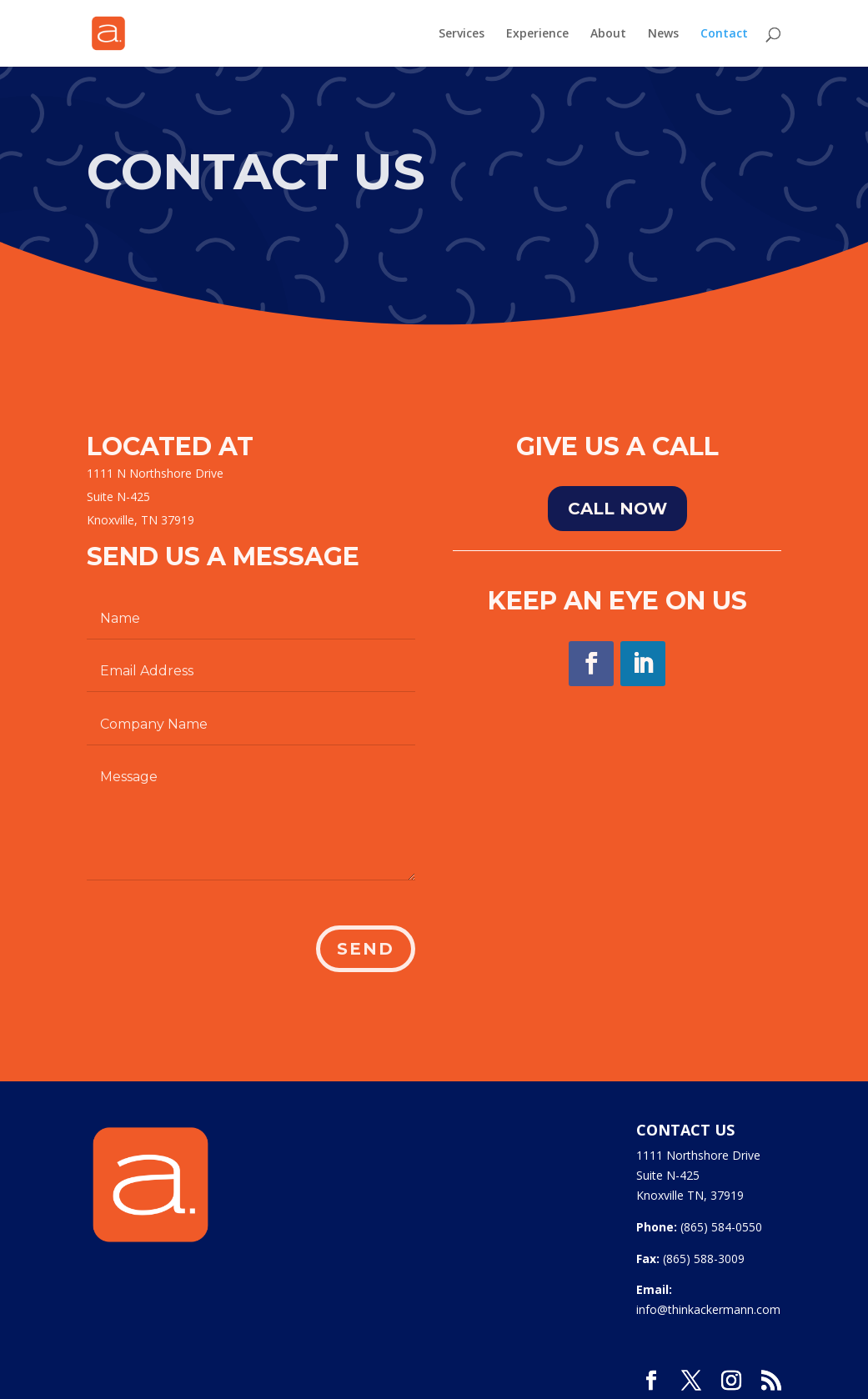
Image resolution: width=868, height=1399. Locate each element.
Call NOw (617, 509)
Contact (724, 34)
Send (365, 949)
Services (461, 34)
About (608, 34)
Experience (537, 34)
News (663, 34)
